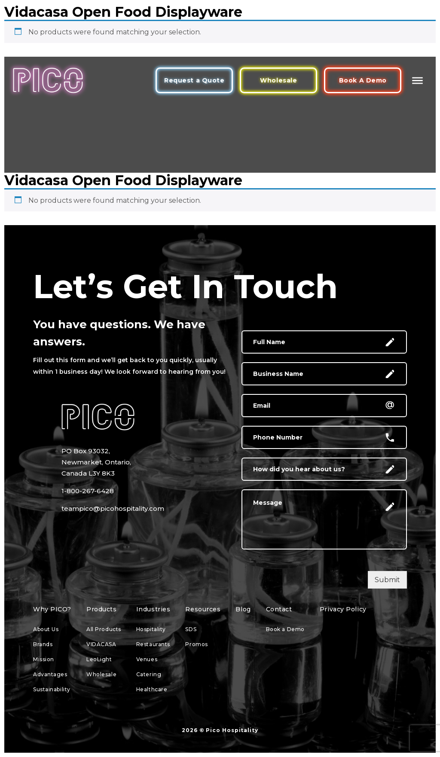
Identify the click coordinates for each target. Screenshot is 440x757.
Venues (146, 659)
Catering (148, 674)
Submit (387, 580)
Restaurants (153, 644)
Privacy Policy (343, 609)
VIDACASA (101, 644)
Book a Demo (285, 629)
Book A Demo (363, 80)
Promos (196, 644)
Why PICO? (52, 609)
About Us (45, 629)
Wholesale (278, 80)
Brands (42, 644)
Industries (153, 609)
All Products (103, 629)
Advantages (50, 674)
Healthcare (152, 689)
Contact (279, 609)
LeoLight (99, 659)
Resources (202, 609)
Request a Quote (194, 80)
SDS (190, 629)
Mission (43, 659)
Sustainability (51, 689)
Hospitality (151, 629)
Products (101, 609)
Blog (243, 609)
